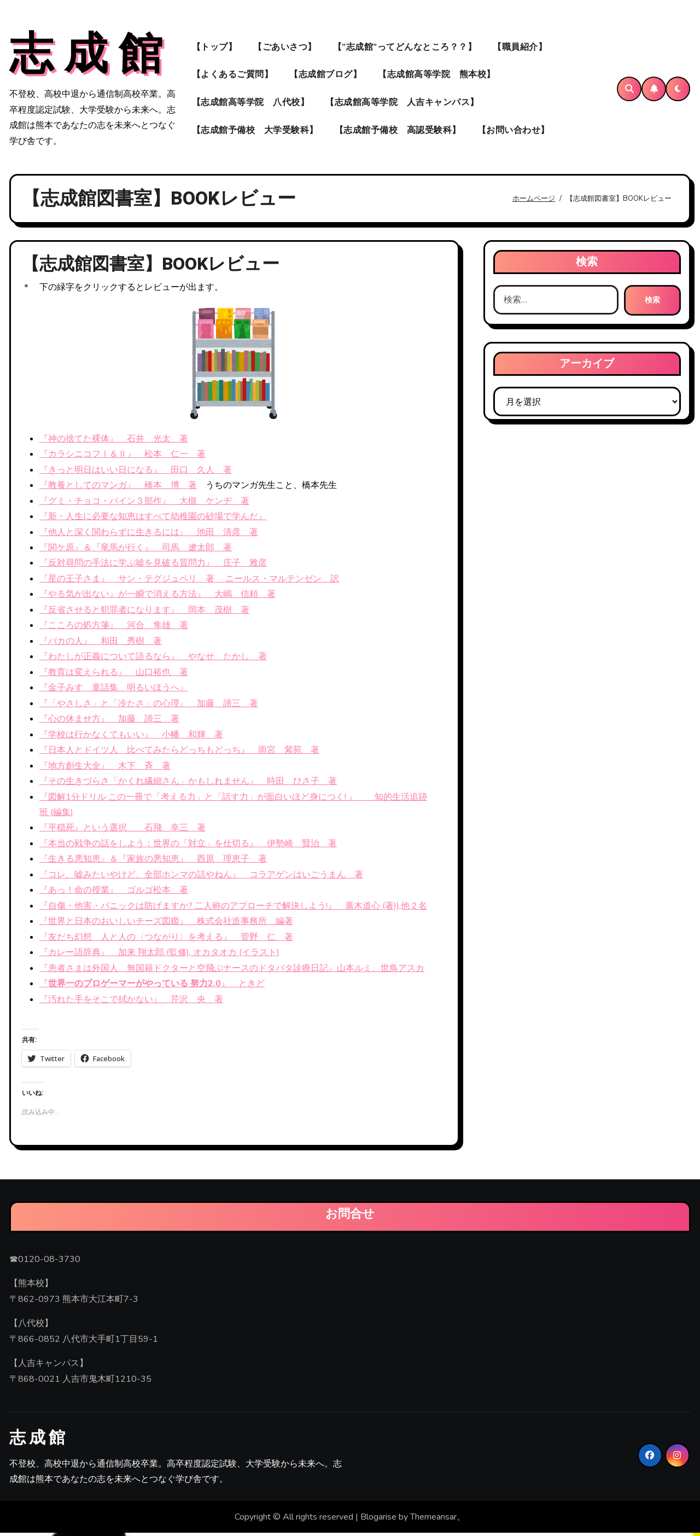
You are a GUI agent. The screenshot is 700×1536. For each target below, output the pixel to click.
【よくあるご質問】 (232, 76)
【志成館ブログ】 (325, 76)
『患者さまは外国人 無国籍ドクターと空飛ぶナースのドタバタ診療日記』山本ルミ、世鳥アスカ (231, 971)
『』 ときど (152, 987)
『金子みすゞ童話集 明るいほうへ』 (113, 691)
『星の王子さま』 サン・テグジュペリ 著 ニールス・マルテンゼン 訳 (189, 581)
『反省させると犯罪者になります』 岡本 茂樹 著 (144, 613)
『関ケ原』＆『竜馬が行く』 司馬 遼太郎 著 (135, 550)
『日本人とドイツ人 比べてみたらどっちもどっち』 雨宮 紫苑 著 (179, 753)
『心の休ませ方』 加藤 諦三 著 (109, 722)
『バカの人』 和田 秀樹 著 (100, 644)
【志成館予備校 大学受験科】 (255, 132)
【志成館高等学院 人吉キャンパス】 (402, 104)
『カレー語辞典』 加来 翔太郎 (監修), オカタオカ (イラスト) (159, 956)
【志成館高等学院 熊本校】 (436, 76)
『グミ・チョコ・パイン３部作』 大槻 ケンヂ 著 (144, 504)
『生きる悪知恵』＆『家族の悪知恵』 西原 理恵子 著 (153, 862)
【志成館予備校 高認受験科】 (398, 132)
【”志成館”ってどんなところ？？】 (405, 48)
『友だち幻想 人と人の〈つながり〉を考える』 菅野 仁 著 (166, 940)
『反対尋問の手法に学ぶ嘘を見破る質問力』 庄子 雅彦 (153, 566)
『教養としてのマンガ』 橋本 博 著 (118, 488)
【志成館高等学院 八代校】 (251, 104)
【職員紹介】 (520, 48)
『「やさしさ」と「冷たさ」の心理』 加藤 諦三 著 (148, 706)
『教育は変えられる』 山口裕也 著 (113, 675)
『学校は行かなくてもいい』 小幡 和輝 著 (131, 737)
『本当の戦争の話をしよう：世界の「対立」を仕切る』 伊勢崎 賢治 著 (188, 846)
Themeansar (433, 1520)
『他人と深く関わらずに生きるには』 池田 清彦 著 (148, 535)
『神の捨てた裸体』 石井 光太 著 (113, 441)
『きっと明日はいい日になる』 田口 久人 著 (135, 473)
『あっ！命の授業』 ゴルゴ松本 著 (113, 893)
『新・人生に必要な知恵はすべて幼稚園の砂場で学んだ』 (153, 519)
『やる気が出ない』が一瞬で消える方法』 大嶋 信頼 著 (157, 597)
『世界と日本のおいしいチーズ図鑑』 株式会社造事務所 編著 (166, 924)
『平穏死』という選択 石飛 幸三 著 (122, 831)
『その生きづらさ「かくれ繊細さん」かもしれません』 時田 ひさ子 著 (188, 784)
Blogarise (378, 1520)
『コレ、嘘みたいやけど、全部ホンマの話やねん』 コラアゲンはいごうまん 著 (201, 877)
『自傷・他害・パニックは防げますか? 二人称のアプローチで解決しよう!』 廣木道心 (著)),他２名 (233, 909)
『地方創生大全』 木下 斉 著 (105, 769)
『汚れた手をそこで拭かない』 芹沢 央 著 (131, 1002)
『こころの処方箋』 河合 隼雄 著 (113, 628)
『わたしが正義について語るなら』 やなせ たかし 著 (153, 660)
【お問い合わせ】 (513, 132)
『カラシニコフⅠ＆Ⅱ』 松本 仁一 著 (122, 457)
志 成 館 (85, 56)
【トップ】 (214, 48)
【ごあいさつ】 (285, 48)
